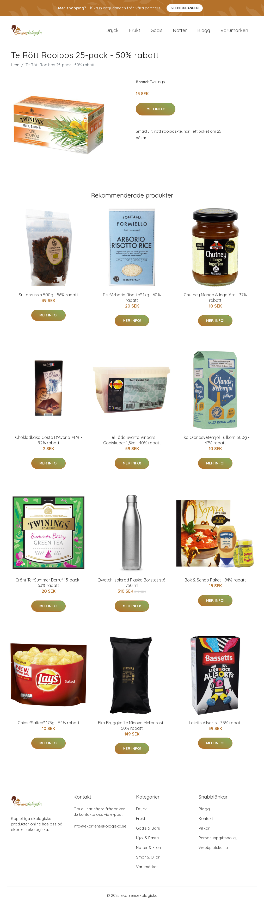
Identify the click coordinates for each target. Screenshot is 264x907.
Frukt (134, 32)
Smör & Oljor (148, 859)
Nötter (180, 32)
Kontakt (206, 821)
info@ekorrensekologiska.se (99, 828)
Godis (156, 32)
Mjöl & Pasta (147, 840)
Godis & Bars (148, 830)
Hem (15, 67)
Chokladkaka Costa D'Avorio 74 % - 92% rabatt (48, 442)
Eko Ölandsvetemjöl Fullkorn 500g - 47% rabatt (215, 442)
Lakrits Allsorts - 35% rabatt (215, 725)
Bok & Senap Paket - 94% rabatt (215, 582)
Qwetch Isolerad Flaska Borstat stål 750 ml (131, 585)
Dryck (112, 32)
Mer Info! (155, 111)
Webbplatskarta (213, 850)
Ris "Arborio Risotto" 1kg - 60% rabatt (132, 300)
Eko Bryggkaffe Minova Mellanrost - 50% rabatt (132, 728)
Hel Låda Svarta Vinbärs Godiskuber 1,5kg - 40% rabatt (132, 442)
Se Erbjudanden (185, 8)
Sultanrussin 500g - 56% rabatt (48, 297)
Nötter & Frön (148, 850)
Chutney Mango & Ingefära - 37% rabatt (215, 300)
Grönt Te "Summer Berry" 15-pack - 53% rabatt (48, 585)
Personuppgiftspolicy (218, 840)
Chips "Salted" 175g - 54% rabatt (48, 725)
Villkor (204, 830)
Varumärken (234, 32)
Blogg (203, 32)
